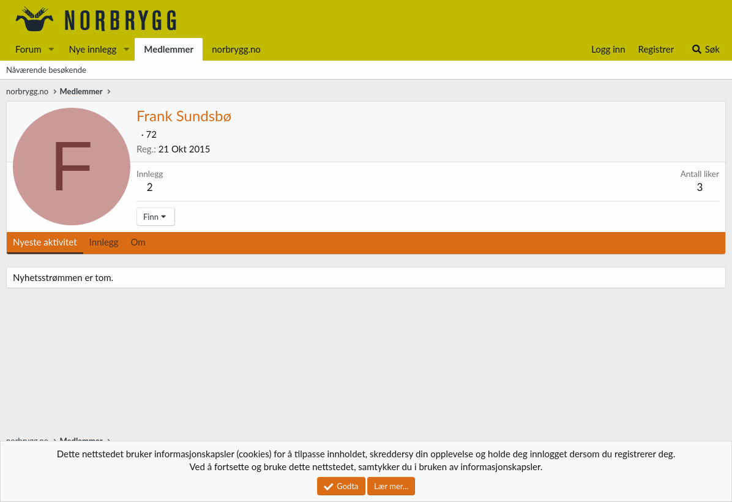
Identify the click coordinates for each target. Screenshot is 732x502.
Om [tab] (137, 241)
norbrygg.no (236, 48)
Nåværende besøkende (46, 70)
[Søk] (705, 49)
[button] (50, 49)
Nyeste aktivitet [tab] (45, 241)
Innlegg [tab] (104, 241)
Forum (28, 48)
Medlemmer (168, 48)
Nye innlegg (92, 48)
